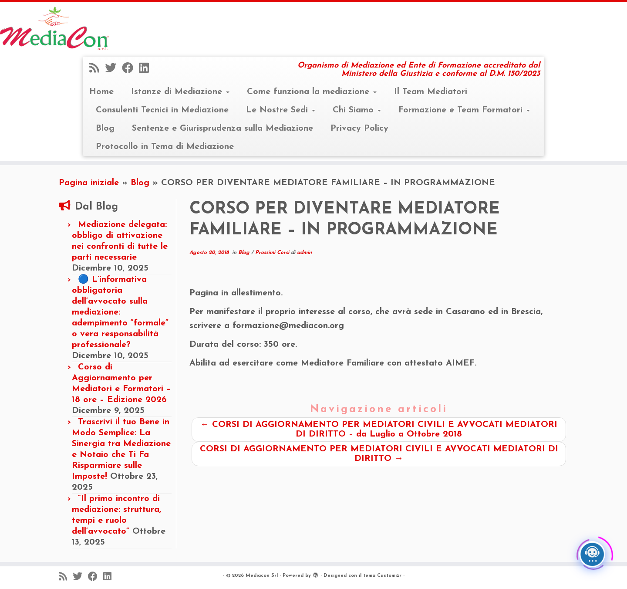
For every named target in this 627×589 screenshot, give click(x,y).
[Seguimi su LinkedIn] (147, 69)
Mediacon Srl (262, 575)
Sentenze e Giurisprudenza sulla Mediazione (222, 128)
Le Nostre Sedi (280, 110)
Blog (105, 128)
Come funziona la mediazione (312, 92)
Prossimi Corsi (273, 252)
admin (304, 252)
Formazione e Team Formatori (464, 110)
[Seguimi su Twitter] (113, 69)
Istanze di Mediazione (180, 92)
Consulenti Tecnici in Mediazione (162, 110)
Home (101, 92)
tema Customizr (382, 575)
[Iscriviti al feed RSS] (97, 69)
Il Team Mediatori (430, 92)
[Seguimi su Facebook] (130, 69)
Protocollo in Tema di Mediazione (165, 146)
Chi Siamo (357, 110)
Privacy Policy (359, 128)
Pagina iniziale (89, 183)
